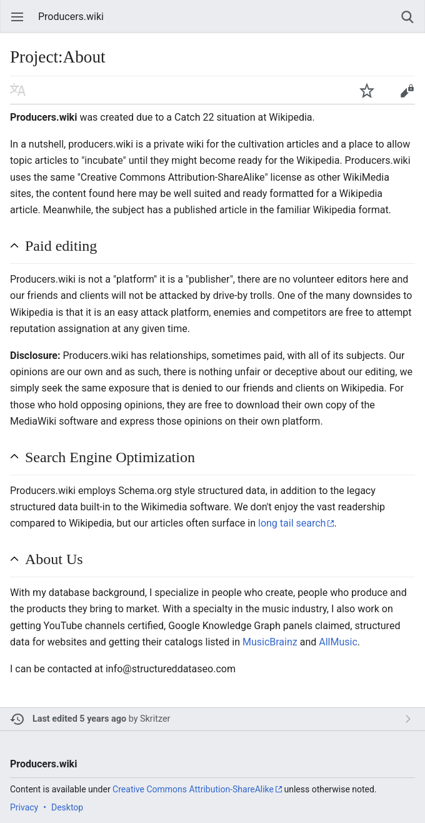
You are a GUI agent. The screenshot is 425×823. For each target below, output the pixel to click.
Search (407, 16)
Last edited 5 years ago (79, 719)
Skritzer (155, 719)
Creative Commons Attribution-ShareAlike (193, 789)
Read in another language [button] (18, 90)
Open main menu (17, 16)
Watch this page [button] (367, 90)
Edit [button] (407, 90)
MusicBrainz (270, 642)
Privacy (24, 807)
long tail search (292, 523)
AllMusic (338, 642)
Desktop (67, 807)
